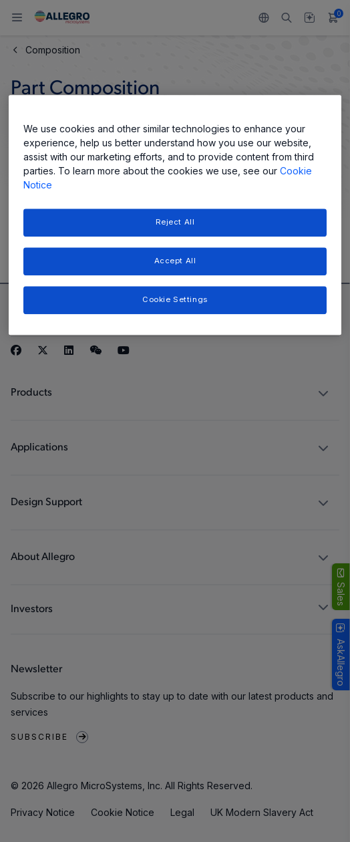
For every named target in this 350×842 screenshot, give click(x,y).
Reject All (175, 222)
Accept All (175, 260)
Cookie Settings (175, 299)
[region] (175, 215)
